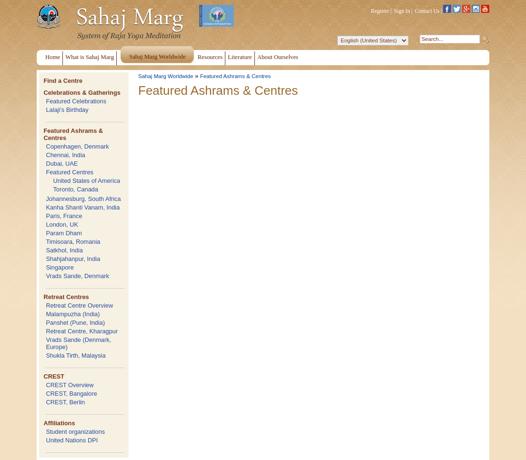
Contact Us (427, 11)
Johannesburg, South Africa (83, 198)
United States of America (86, 180)
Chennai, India (65, 155)
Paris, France (64, 216)
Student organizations (75, 431)
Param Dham (63, 233)
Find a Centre (62, 80)
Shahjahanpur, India (73, 258)
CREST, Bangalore (71, 393)
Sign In (402, 11)
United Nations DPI (72, 440)
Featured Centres (69, 172)
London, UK (62, 224)
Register (380, 11)
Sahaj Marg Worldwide (165, 76)
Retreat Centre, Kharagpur (82, 331)
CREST (53, 376)
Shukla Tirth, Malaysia (75, 355)
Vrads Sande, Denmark (77, 276)
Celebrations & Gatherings (81, 92)
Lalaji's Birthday (67, 109)
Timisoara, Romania (73, 241)
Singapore (59, 267)
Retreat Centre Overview (79, 305)
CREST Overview (69, 385)
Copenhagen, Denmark (77, 146)
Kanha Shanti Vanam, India (83, 207)
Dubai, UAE (62, 163)
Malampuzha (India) (73, 314)
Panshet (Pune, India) (75, 322)
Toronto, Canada (75, 189)
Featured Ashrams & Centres (235, 76)
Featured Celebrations (76, 101)
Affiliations (59, 423)
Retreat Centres (66, 296)
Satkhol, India (64, 250)
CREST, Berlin (65, 402)
